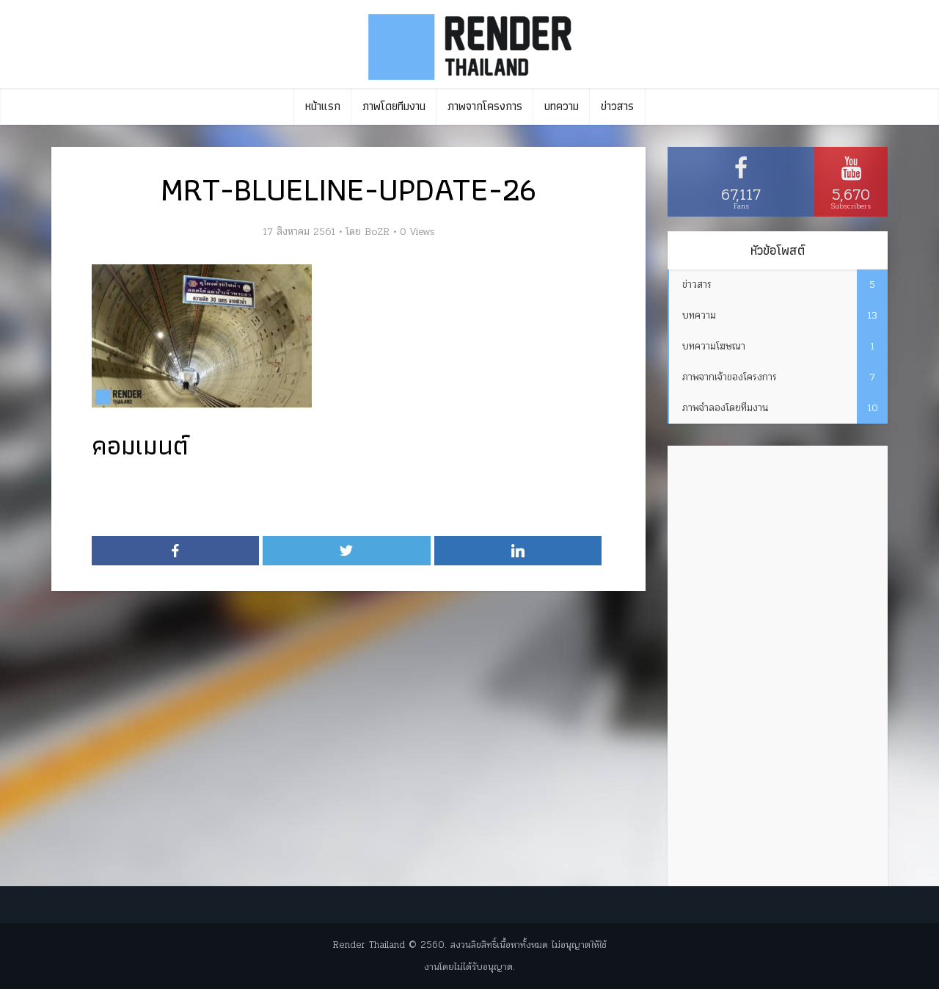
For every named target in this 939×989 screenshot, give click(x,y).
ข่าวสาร (617, 106)
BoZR (377, 232)
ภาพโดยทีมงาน (393, 106)
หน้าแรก (322, 106)
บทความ (561, 106)
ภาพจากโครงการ (484, 106)
